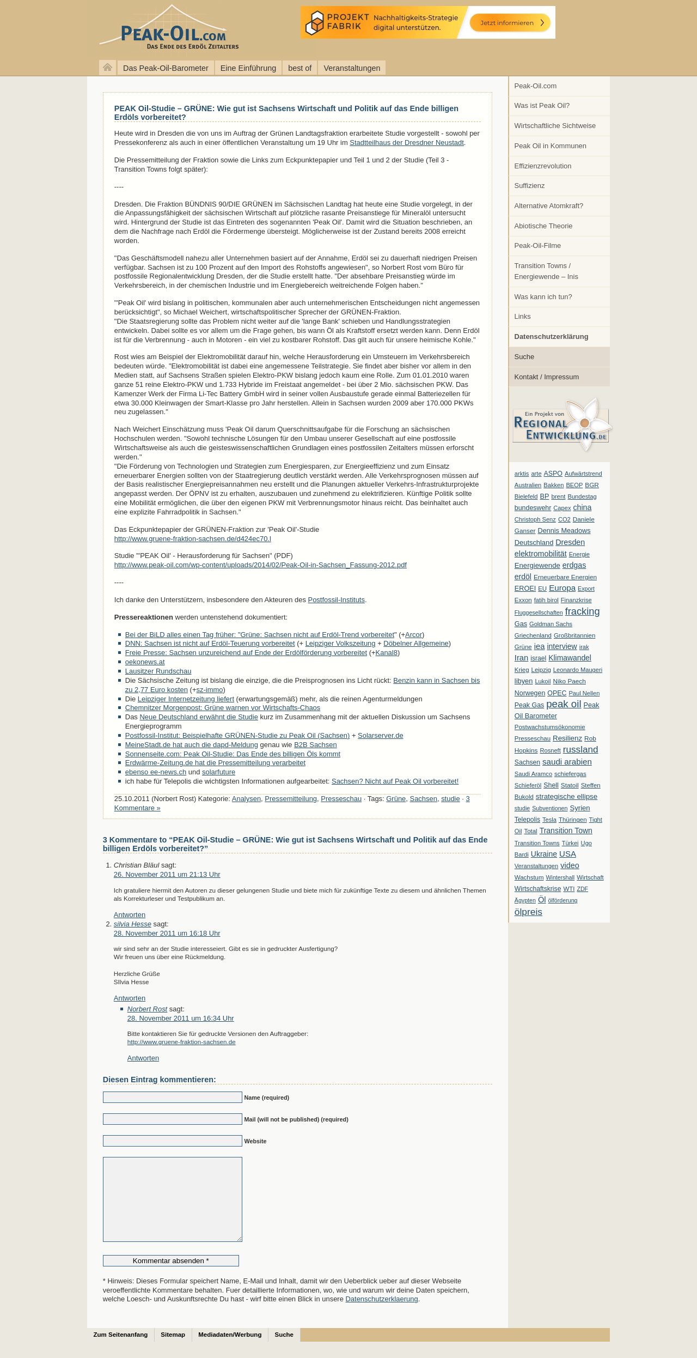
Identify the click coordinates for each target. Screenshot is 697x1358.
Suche (525, 357)
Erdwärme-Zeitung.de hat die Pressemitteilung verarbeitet (215, 763)
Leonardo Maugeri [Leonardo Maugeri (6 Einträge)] (577, 669)
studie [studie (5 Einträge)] (522, 808)
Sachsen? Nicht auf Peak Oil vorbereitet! (395, 781)
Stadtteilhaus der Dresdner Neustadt (407, 142)
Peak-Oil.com (536, 86)
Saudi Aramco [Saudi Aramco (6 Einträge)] (533, 774)
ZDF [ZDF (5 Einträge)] (582, 889)
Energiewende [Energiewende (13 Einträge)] (537, 565)
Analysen (246, 799)
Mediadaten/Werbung (229, 1351)
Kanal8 (387, 652)
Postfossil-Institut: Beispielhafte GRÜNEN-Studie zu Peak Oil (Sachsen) (237, 735)
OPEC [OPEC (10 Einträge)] (556, 693)
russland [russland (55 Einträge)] (580, 749)
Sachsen (423, 799)
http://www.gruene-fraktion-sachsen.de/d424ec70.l (192, 539)
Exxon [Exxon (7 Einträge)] (523, 600)
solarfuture (218, 772)
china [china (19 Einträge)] (582, 507)
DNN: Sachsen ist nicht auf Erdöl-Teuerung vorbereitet (210, 643)
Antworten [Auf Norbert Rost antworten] (143, 1058)
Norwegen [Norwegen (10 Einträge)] (530, 693)
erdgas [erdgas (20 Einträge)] (574, 565)
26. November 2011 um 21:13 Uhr (167, 874)
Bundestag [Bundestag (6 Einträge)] (582, 496)
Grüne (396, 799)
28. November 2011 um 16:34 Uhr (180, 1018)
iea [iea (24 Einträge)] (539, 646)
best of (299, 68)
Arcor (413, 634)
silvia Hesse (132, 924)
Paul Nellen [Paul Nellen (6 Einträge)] (584, 693)
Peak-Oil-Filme (538, 245)
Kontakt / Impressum (547, 377)
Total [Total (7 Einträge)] (530, 831)
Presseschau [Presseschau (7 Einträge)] (533, 738)
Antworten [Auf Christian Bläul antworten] (129, 915)
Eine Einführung (248, 68)
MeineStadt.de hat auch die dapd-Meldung (191, 745)
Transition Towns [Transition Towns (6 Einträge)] (537, 843)
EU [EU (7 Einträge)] (542, 588)
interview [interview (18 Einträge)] (562, 646)
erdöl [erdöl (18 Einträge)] (523, 576)
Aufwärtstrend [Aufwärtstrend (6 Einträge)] (583, 473)
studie (450, 799)
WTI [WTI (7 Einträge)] (568, 889)
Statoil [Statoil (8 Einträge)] (570, 785)
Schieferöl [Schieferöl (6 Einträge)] (528, 785)
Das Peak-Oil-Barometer (166, 68)
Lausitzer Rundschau (158, 671)
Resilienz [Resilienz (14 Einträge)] (567, 738)
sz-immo (210, 690)
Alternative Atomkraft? (549, 206)
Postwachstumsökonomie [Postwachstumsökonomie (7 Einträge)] (550, 727)
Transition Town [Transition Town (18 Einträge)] (566, 830)
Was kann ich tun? (543, 297)
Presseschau (341, 799)
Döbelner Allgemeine (416, 643)
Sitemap (173, 1351)
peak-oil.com (114, 28)
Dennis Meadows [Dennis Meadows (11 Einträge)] (564, 531)
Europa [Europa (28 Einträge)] (562, 587)
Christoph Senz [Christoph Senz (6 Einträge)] (535, 519)
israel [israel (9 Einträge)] (538, 658)
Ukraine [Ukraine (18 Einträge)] (544, 854)
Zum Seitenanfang (121, 1351)
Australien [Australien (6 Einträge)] (528, 485)
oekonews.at (145, 662)
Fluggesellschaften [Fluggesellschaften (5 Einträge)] (539, 612)
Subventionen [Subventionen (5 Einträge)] (549, 808)
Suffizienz (530, 185)
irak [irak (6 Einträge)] (584, 647)
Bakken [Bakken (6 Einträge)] (553, 485)
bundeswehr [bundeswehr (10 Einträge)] (533, 508)
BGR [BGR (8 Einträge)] (592, 485)
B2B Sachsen (315, 745)
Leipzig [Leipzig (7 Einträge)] (541, 669)
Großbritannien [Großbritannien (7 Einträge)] (574, 635)
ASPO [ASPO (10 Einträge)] (553, 473)
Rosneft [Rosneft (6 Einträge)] (550, 750)
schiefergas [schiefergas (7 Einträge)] (570, 774)
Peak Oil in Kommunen (550, 146)
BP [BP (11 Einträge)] (544, 496)
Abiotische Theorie (544, 226)
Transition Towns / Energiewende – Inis (546, 271)
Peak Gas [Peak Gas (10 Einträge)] (529, 705)
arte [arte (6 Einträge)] (536, 473)
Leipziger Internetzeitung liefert (186, 699)
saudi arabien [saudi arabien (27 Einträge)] (567, 761)
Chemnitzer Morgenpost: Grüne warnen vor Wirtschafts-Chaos (223, 708)
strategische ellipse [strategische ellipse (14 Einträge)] (566, 796)
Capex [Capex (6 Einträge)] (562, 508)
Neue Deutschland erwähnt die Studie (198, 717)
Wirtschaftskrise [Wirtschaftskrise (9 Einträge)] (538, 889)
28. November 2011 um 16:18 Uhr (167, 933)
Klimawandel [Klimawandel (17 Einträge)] (569, 657)
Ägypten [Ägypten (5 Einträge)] (525, 900)
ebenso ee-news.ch (155, 772)
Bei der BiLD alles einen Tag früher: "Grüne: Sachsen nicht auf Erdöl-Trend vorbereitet (259, 634)
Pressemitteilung (291, 799)
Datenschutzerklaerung (381, 1315)
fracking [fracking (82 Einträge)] (582, 611)
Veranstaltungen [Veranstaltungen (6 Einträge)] (536, 866)
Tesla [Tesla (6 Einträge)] (549, 819)
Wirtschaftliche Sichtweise (555, 126)
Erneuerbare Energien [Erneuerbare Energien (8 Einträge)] (565, 577)
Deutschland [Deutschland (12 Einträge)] (534, 542)
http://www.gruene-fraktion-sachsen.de (181, 1041)
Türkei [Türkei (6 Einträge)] (570, 843)
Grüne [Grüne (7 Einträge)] (523, 647)
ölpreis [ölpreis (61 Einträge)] (528, 911)
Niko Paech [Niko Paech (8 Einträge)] (569, 681)
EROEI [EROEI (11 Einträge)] (525, 588)
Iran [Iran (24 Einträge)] (522, 657)
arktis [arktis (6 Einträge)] (522, 473)
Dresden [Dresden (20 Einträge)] (570, 542)
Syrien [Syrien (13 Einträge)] (580, 808)
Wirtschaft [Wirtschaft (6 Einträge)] (590, 877)
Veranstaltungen (351, 68)
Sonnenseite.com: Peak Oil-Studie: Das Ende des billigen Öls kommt (232, 754)
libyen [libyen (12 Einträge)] (524, 681)
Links (523, 316)
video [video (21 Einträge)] (569, 865)
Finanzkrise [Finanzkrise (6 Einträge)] (576, 600)
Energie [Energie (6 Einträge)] (579, 554)
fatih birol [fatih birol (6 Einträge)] (546, 600)
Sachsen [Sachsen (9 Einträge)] (527, 762)
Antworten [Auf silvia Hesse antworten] (129, 998)
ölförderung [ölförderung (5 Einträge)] (563, 900)
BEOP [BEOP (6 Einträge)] (574, 485)
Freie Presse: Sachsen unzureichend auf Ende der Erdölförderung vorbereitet (246, 652)
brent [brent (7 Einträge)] (558, 496)
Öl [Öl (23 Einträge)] (542, 899)
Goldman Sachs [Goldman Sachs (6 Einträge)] (550, 624)
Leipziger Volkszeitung (340, 643)
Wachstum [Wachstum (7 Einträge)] (529, 877)
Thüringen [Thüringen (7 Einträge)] (573, 819)
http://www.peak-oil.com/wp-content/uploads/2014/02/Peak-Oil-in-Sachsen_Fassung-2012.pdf (260, 565)
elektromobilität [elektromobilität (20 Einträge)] (541, 553)
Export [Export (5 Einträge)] (586, 588)
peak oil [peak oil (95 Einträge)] (563, 704)
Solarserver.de (380, 735)
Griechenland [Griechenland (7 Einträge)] (533, 635)
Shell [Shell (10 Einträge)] (551, 785)
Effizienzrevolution (543, 166)
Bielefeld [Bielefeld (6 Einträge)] (526, 496)
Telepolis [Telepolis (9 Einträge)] (527, 819)
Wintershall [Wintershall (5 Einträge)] (560, 877)
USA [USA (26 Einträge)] (567, 853)
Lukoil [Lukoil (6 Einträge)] (543, 681)
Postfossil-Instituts (336, 600)
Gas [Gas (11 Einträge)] (521, 624)
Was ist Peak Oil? (542, 105)
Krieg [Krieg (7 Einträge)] (522, 669)
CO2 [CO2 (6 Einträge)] (564, 519)
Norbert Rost (147, 1009)
